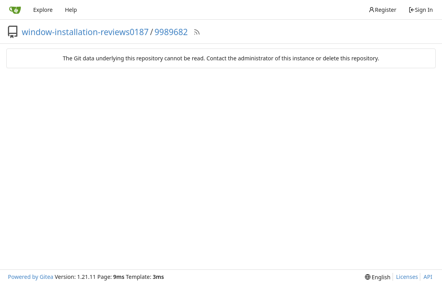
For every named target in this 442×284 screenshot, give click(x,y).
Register (382, 9)
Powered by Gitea (30, 276)
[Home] (15, 10)
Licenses (407, 276)
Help (71, 9)
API (427, 276)
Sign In (420, 9)
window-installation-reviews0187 (85, 32)
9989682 (171, 32)
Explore (43, 9)
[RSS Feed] (196, 32)
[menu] (378, 277)
